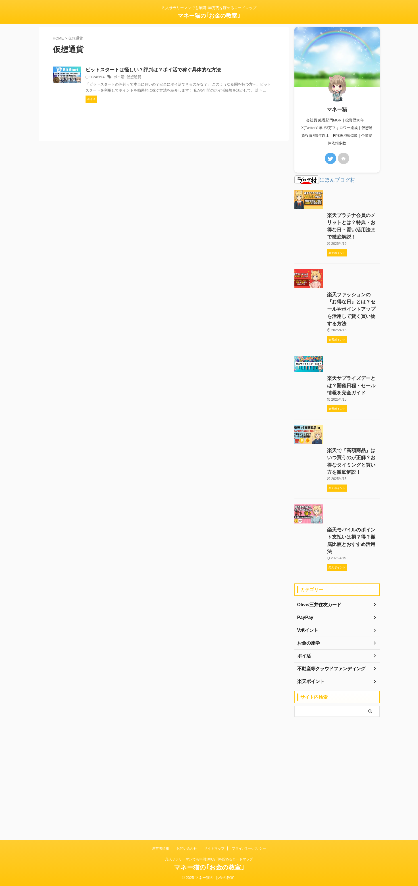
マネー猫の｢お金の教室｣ (209, 16)
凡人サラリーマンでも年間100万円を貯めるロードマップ (209, 860)
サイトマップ (214, 849)
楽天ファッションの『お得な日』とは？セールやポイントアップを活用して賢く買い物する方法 (336, 360)
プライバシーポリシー (249, 849)
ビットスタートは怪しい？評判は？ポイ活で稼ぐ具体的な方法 (206, 70)
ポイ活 (175, 78)
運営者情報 (160, 849)
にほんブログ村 (321, 180)
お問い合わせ (186, 849)
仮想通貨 (189, 78)
